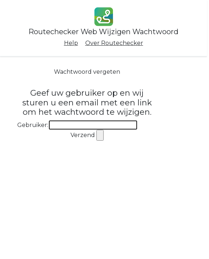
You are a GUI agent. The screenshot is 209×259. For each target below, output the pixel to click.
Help (71, 43)
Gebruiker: (32, 125)
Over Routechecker (114, 43)
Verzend (83, 135)
